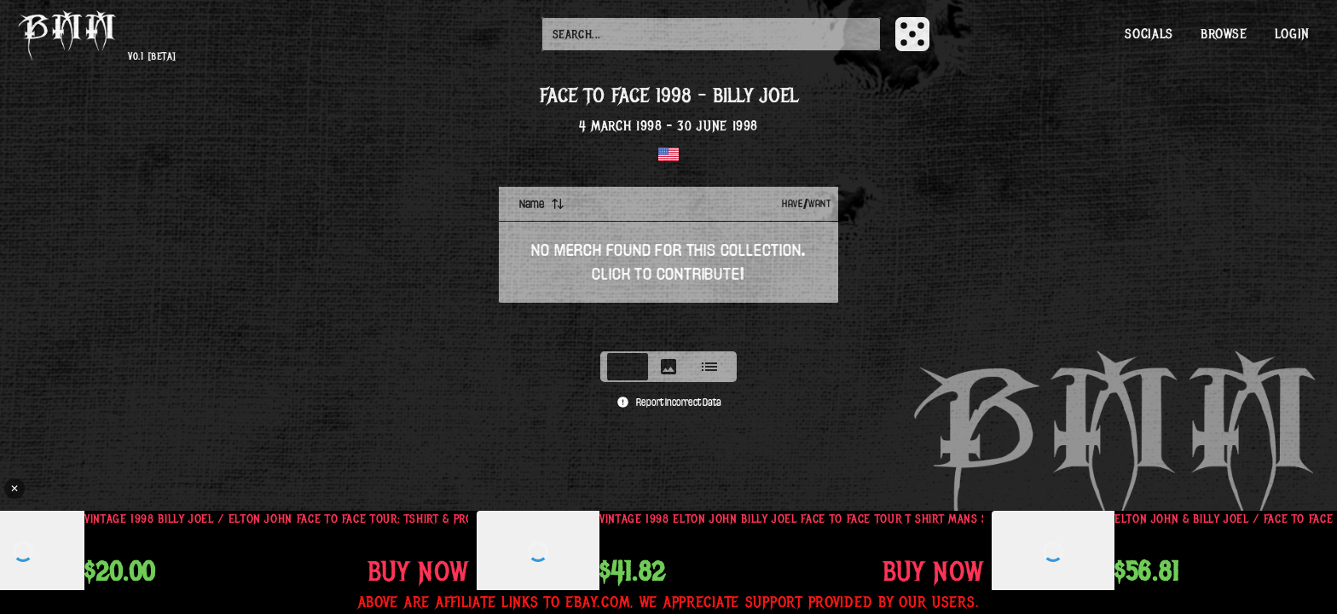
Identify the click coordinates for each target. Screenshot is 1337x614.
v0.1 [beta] (152, 56)
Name (541, 204)
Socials (1148, 34)
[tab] (627, 366)
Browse (1224, 34)
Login (1292, 34)
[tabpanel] (668, 263)
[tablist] (668, 366)
